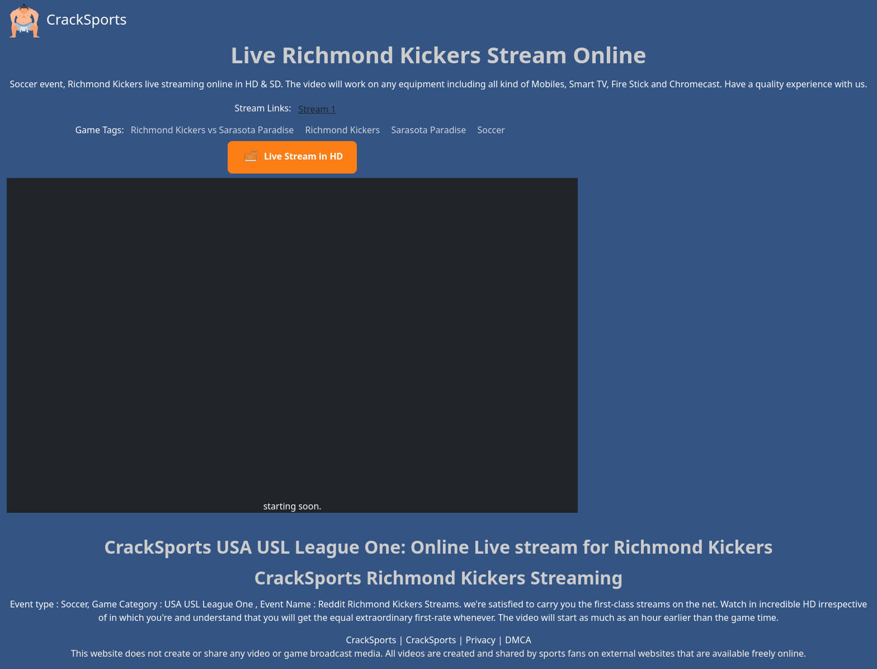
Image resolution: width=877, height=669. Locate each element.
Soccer (490, 130)
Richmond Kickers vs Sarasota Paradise (213, 130)
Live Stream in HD (292, 157)
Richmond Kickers (344, 130)
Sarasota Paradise (429, 130)
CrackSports (67, 21)
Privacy (481, 640)
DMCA (518, 640)
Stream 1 (317, 109)
